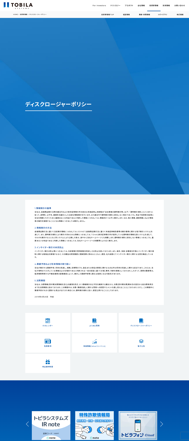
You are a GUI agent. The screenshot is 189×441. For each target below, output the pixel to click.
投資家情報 (154, 5)
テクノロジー (115, 5)
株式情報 (180, 15)
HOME (15, 14)
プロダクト (129, 5)
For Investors (99, 5)
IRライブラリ (162, 15)
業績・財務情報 (144, 15)
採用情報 (166, 5)
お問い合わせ (179, 5)
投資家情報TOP (107, 15)
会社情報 (141, 5)
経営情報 (126, 15)
